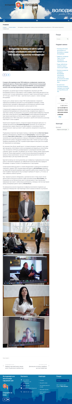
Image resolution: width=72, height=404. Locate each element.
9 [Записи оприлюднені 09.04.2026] (62, 108)
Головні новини (12, 27)
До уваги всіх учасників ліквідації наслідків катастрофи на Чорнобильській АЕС (63, 88)
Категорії (58, 127)
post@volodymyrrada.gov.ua (30, 388)
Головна (5, 27)
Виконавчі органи (44, 389)
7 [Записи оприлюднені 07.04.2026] (59, 108)
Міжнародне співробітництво (26, 45)
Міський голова (43, 383)
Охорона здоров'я (39, 45)
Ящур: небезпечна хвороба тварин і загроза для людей (62, 65)
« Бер (59, 117)
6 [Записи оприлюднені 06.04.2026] (58, 108)
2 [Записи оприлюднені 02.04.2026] (62, 105)
